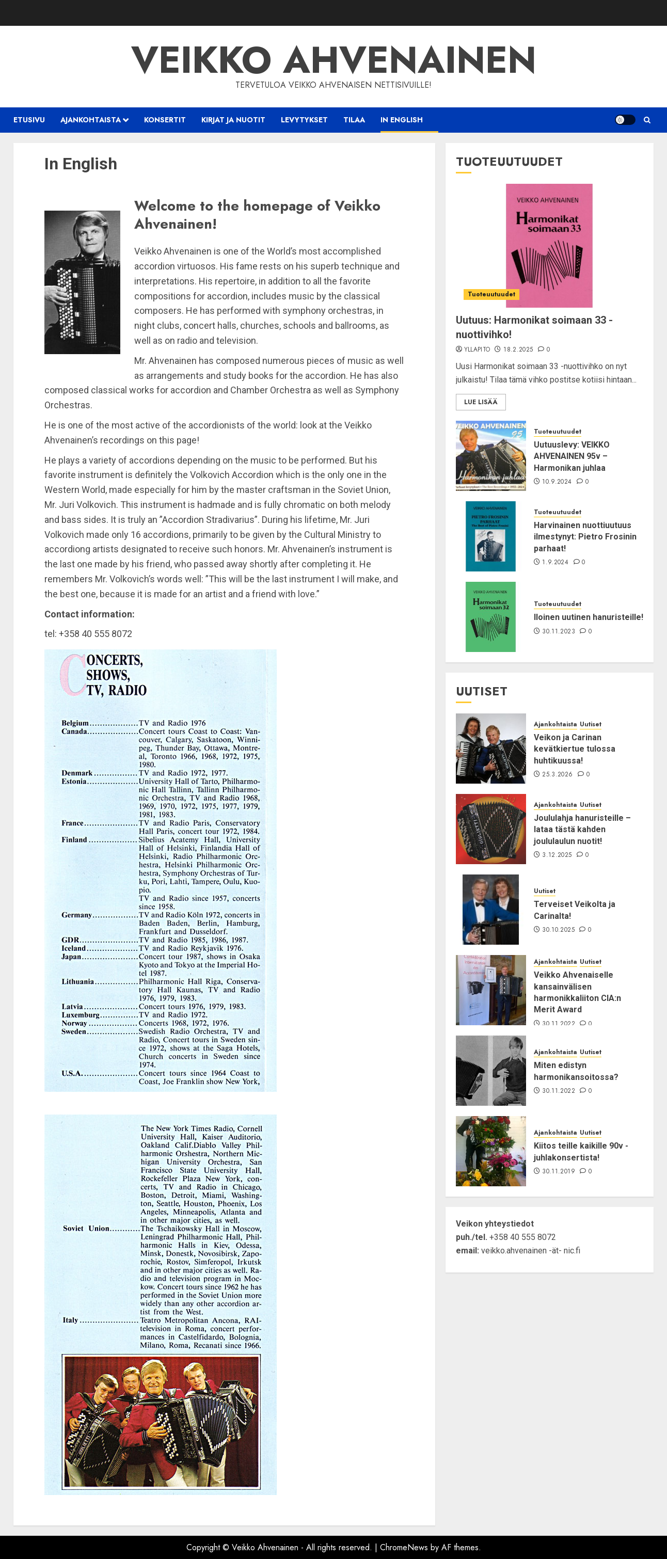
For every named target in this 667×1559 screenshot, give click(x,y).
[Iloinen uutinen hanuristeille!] (491, 617)
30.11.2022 (558, 1024)
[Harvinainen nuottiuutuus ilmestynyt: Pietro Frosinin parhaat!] (491, 536)
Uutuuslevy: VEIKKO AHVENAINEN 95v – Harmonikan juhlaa (572, 456)
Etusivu (29, 120)
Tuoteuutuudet (491, 294)
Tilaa (354, 120)
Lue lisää (481, 402)
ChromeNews (404, 1547)
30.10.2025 (558, 930)
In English (401, 120)
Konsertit (165, 120)
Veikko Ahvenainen (333, 60)
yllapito (477, 350)
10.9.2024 (556, 482)
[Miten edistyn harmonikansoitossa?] (491, 1071)
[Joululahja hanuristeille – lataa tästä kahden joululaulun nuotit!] (491, 829)
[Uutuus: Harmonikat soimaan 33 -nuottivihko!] (549, 246)
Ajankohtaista (90, 120)
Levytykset (304, 120)
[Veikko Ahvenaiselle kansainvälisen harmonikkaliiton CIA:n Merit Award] (491, 990)
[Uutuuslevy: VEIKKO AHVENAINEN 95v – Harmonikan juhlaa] (491, 456)
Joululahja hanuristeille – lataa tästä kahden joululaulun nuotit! (582, 829)
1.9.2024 (555, 563)
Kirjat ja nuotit (233, 120)
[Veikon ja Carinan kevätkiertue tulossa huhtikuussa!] (491, 748)
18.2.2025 (518, 350)
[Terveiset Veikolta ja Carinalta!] (491, 909)
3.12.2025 (556, 855)
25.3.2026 (557, 775)
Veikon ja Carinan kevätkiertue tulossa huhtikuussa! (574, 749)
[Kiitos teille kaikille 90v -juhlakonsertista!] (491, 1151)
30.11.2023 (558, 632)
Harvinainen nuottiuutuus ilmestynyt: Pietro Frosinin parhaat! (585, 536)
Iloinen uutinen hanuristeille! (588, 617)
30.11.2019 (558, 1172)
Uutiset (590, 724)
